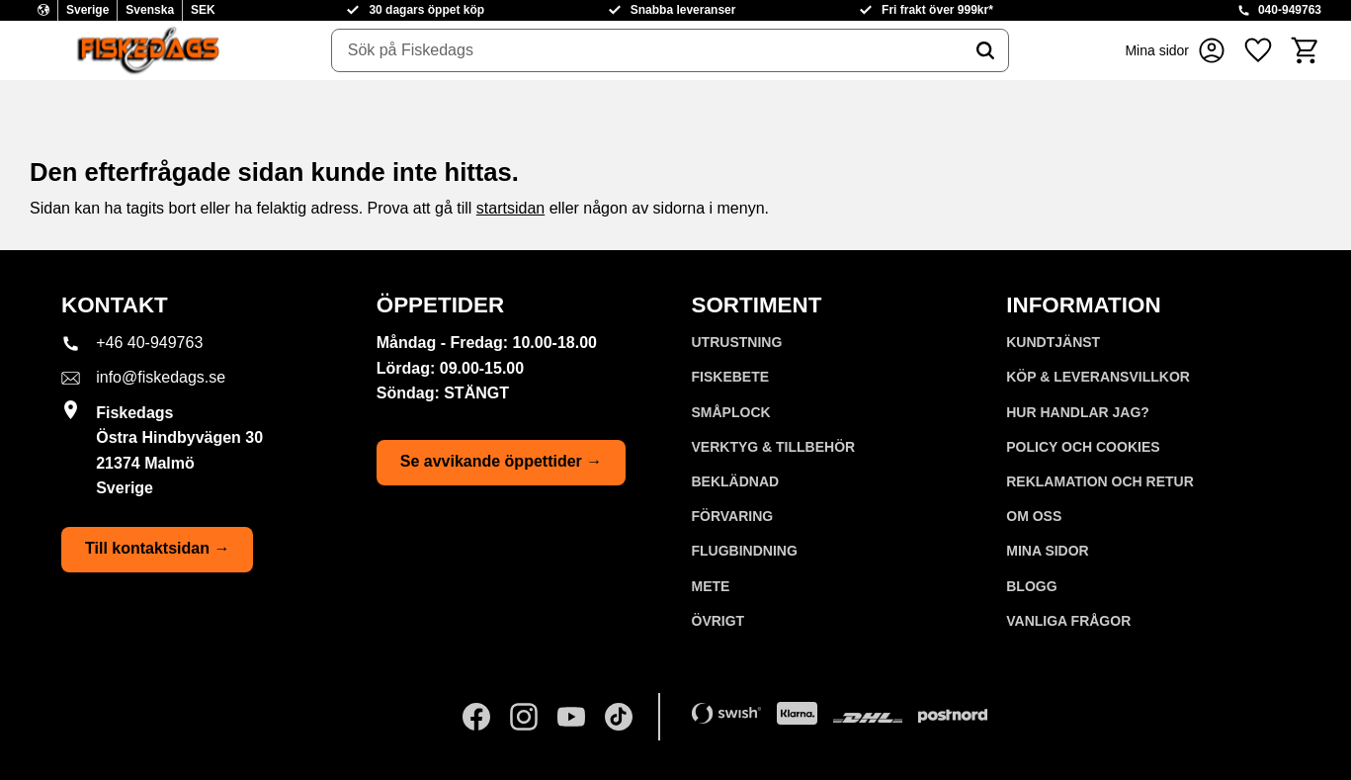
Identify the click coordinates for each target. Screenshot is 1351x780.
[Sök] (985, 50)
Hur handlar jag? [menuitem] (1077, 412)
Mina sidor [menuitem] (1047, 551)
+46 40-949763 (149, 342)
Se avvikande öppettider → (501, 461)
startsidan (510, 208)
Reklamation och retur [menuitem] (1100, 481)
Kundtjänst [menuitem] (1053, 342)
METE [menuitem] (711, 586)
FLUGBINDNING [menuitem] (745, 551)
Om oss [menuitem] (1033, 516)
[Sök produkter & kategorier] (647, 50)
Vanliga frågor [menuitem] (1068, 621)
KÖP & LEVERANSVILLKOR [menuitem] (1098, 377)
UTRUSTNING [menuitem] (737, 342)
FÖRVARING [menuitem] (733, 516)
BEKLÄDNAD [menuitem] (736, 481)
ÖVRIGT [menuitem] (718, 621)
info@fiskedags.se (160, 377)
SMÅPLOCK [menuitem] (731, 412)
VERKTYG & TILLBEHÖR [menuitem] (774, 447)
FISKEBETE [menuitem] (731, 377)
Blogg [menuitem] (1031, 586)
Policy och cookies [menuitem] (1082, 447)
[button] (1258, 50)
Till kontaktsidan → (157, 548)
